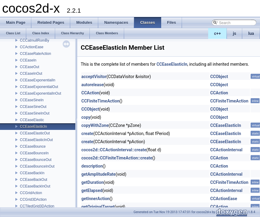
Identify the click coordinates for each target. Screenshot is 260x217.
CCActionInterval (226, 149)
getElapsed (91, 190)
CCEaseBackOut (33, 180)
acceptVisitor (94, 76)
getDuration (92, 182)
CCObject (219, 76)
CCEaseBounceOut (36, 160)
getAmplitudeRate (98, 174)
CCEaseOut (29, 67)
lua (251, 33)
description (92, 166)
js (234, 33)
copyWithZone (94, 125)
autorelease (92, 84)
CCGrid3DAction (33, 199)
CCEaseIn (28, 60)
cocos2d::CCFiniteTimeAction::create (116, 158)
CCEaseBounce (32, 146)
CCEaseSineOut (33, 107)
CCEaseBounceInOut (37, 166)
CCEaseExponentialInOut (40, 93)
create (87, 133)
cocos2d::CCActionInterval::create (113, 149)
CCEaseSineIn (32, 100)
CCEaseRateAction (35, 54)
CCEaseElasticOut (35, 133)
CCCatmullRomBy (34, 40)
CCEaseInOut (31, 73)
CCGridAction (31, 193)
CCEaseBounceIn (34, 153)
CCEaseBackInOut (35, 186)
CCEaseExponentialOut (39, 87)
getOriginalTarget (97, 206)
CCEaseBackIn (32, 173)
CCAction (90, 92)
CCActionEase (31, 47)
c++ (217, 33)
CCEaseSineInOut (34, 113)
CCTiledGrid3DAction (37, 206)
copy (85, 117)
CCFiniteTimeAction (100, 101)
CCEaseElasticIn (33, 126)
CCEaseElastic (32, 120)
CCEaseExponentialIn (37, 80)
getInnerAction (95, 198)
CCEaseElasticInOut (36, 140)
